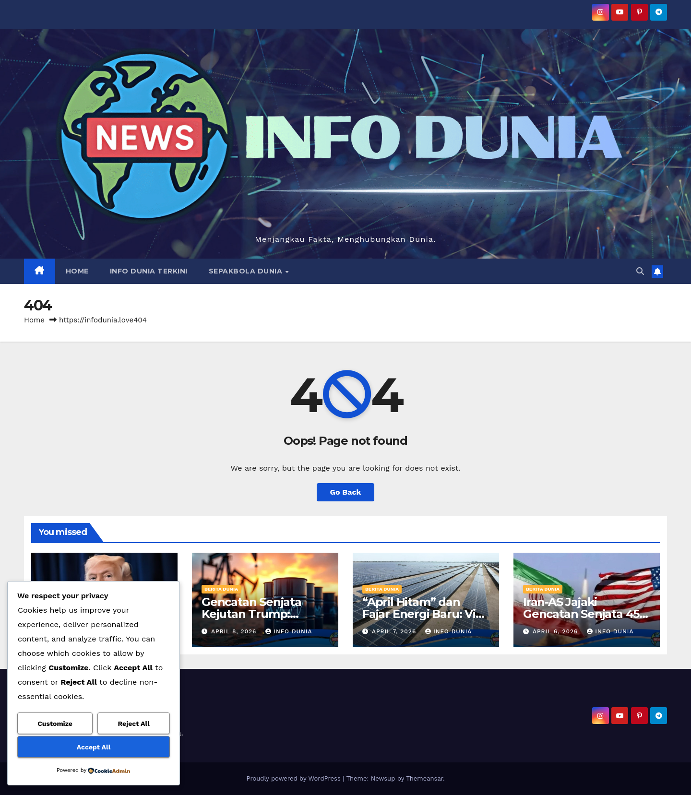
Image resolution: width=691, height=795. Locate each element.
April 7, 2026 (395, 631)
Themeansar (424, 778)
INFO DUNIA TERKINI (149, 271)
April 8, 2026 (235, 631)
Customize (54, 723)
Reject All (134, 723)
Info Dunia (288, 631)
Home (34, 320)
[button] (640, 271)
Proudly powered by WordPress (294, 778)
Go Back (345, 492)
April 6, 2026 (556, 631)
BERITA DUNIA (221, 589)
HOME (77, 271)
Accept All (93, 747)
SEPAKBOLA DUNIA (247, 271)
